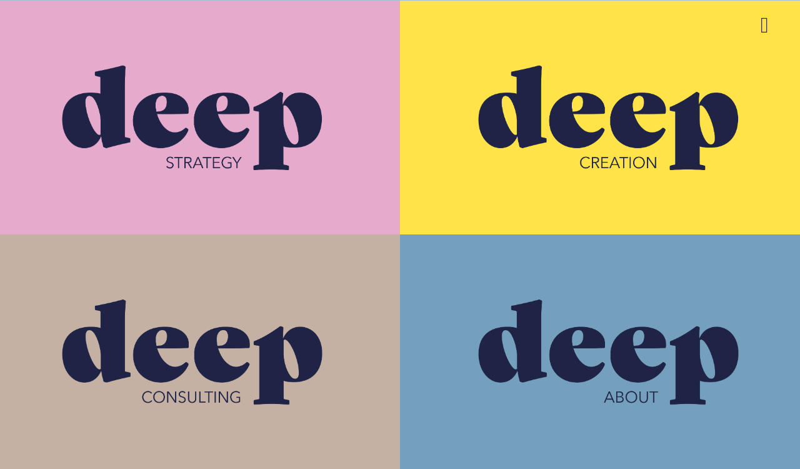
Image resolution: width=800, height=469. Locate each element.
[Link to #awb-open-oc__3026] (764, 25)
